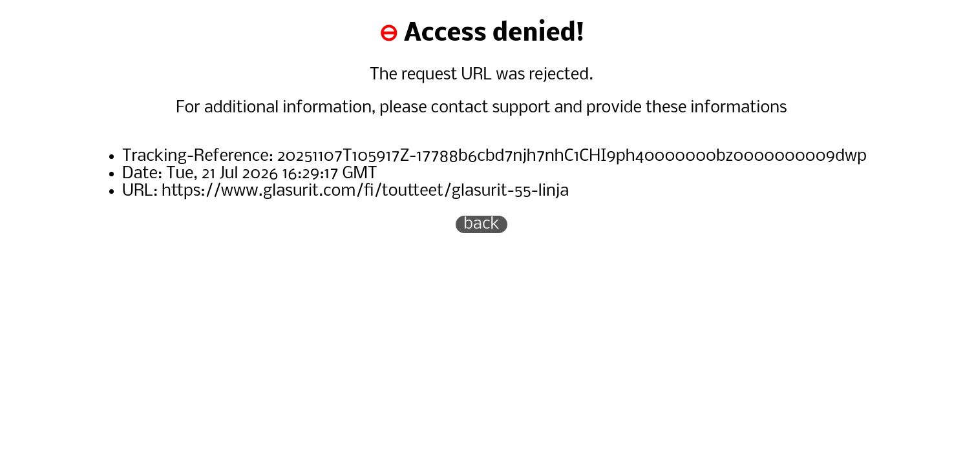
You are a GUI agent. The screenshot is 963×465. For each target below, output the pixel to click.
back (481, 224)
